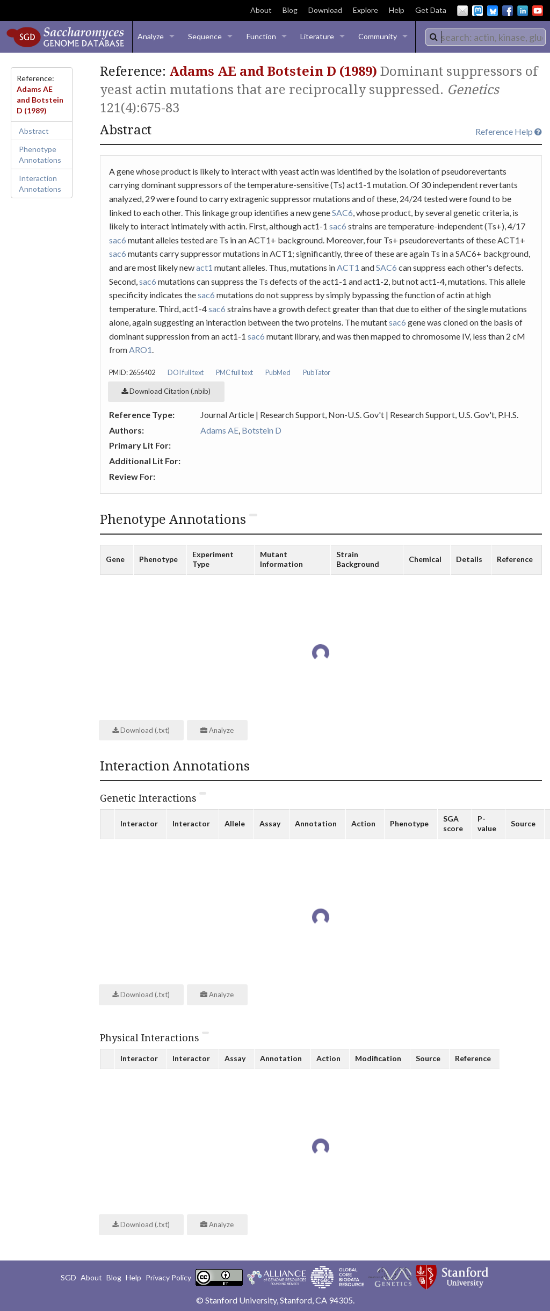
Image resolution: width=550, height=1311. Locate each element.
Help (396, 10)
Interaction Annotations (40, 183)
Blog (290, 10)
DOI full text (186, 372)
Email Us (462, 10)
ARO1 (140, 349)
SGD (68, 1277)
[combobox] (485, 37)
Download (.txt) (141, 730)
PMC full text (234, 372)
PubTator (316, 372)
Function (261, 36)
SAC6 (342, 212)
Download (325, 10)
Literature (317, 36)
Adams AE (219, 430)
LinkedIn (522, 10)
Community (377, 36)
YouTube (537, 10)
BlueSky (492, 10)
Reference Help (508, 131)
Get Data (430, 10)
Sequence (205, 36)
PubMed (278, 372)
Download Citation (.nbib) (166, 391)
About (261, 10)
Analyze (151, 36)
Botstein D (261, 430)
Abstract (34, 130)
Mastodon (477, 10)
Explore (365, 10)
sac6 (337, 226)
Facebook (507, 10)
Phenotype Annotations (40, 154)
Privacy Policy (168, 1277)
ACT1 (348, 267)
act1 (204, 267)
